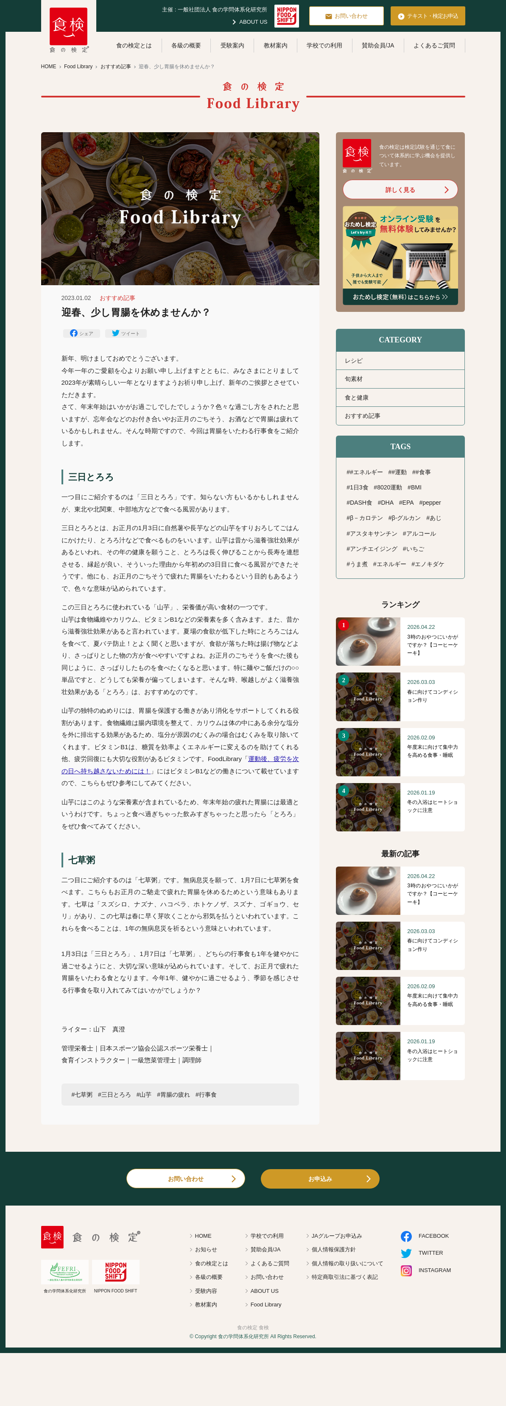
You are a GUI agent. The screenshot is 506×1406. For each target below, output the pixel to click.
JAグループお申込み (337, 1236)
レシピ (354, 360)
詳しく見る (400, 189)
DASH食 (361, 502)
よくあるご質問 (434, 45)
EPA (408, 502)
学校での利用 (324, 45)
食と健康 (357, 397)
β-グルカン (406, 517)
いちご (415, 548)
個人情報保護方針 (334, 1249)
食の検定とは (134, 45)
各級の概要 (186, 45)
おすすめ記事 (362, 415)
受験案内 (232, 45)
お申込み (320, 1178)
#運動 (399, 472)
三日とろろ (116, 1094)
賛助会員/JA (378, 45)
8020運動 (389, 487)
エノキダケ (429, 564)
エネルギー (391, 564)
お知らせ (206, 1249)
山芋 (145, 1094)
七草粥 (83, 1094)
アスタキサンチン (373, 533)
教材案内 (276, 45)
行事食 (208, 1094)
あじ (436, 517)
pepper (431, 502)
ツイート (126, 333)
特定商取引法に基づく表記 (345, 1277)
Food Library (266, 1304)
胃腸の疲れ (175, 1094)
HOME (203, 1236)
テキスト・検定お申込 (427, 16)
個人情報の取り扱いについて (347, 1263)
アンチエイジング (373, 548)
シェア (81, 333)
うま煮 (359, 564)
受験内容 (206, 1291)
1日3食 (359, 487)
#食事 (423, 472)
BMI (416, 487)
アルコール (421, 533)
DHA (387, 502)
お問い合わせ (346, 16)
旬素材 (354, 378)
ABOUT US (248, 22)
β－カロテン (366, 517)
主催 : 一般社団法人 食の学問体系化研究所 (214, 9)
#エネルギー (366, 472)
